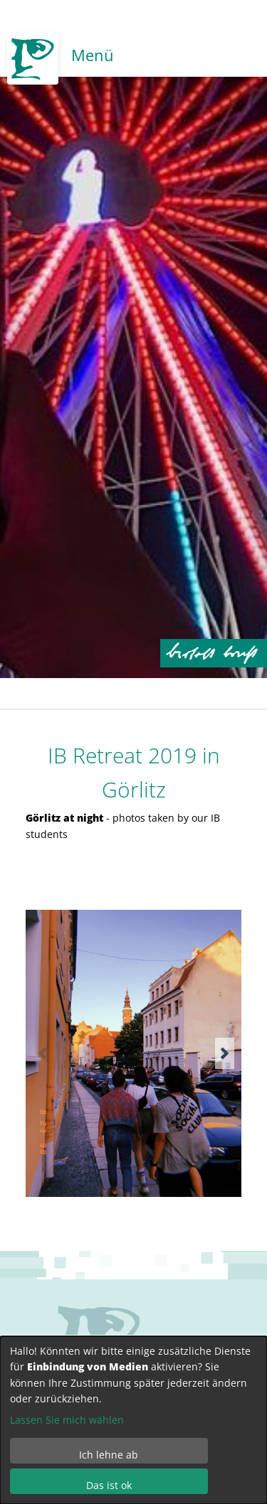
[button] (224, 1053)
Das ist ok (109, 1485)
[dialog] (133, 1420)
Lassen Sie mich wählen (67, 1420)
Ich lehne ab (108, 1454)
